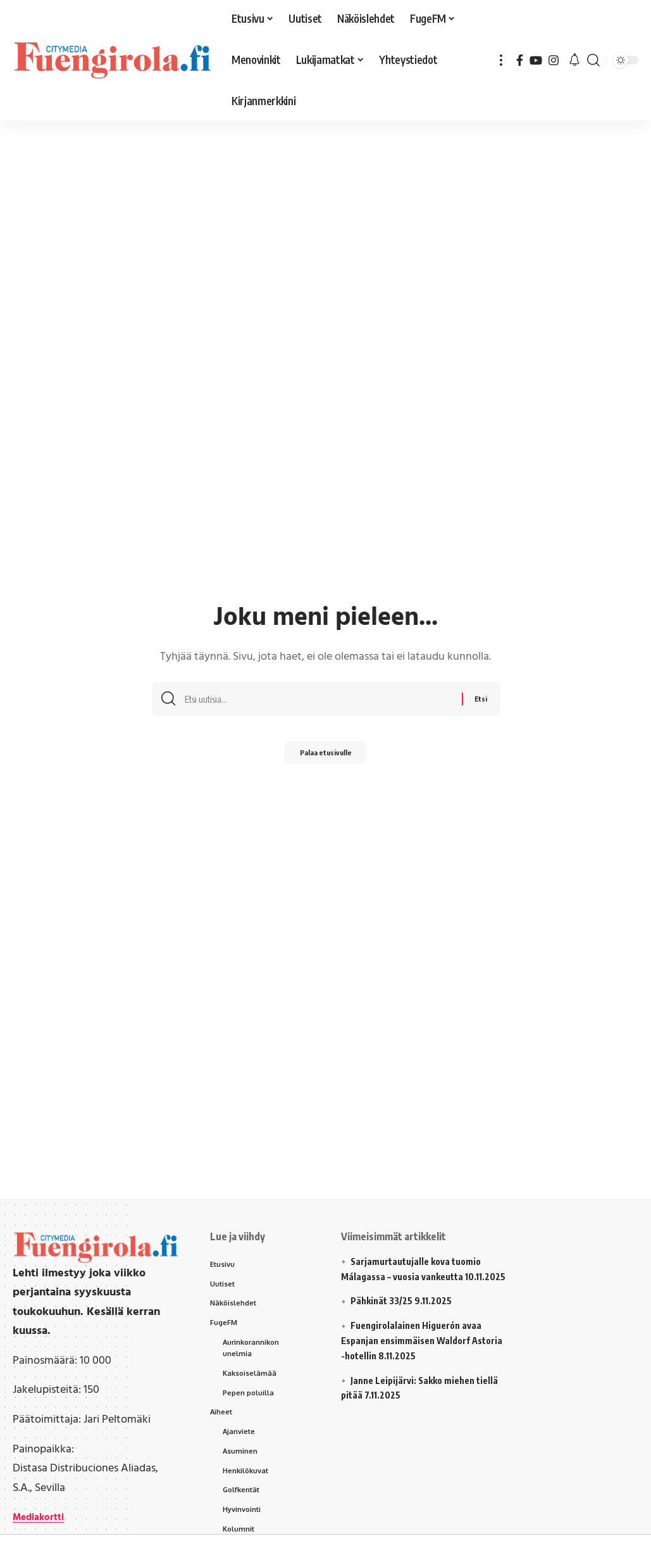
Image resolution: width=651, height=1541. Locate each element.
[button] (501, 60)
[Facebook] (519, 60)
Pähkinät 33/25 (381, 1300)
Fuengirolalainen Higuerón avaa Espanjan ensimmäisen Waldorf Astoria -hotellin (421, 1340)
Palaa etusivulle (326, 756)
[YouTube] (535, 60)
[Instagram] (553, 60)
